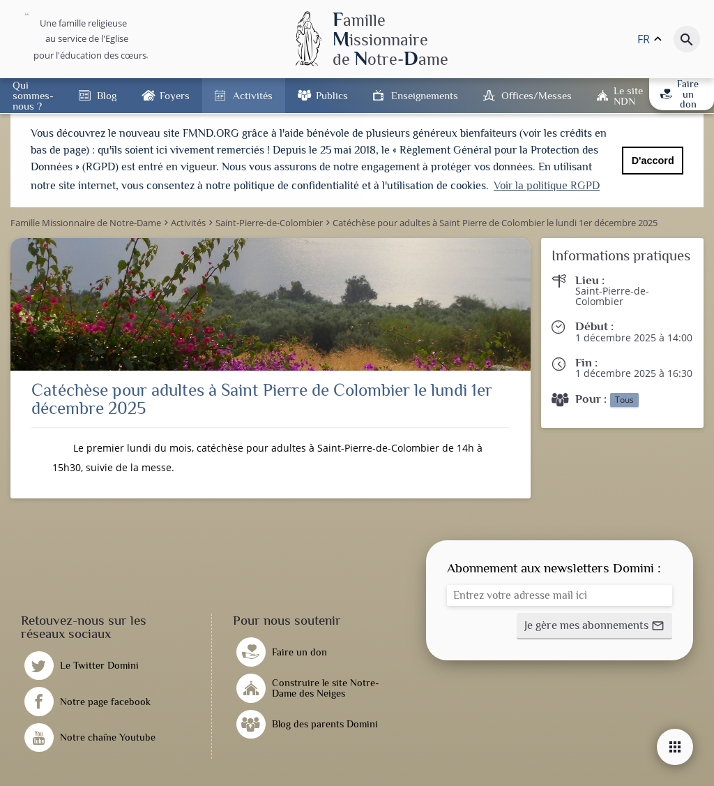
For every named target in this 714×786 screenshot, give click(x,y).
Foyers (175, 95)
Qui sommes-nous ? (33, 95)
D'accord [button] (653, 160)
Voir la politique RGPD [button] (547, 185)
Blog (106, 95)
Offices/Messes (536, 95)
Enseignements (424, 95)
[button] (594, 623)
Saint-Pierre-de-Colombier (612, 292)
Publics (332, 95)
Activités (253, 95)
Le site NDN (628, 95)
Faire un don (679, 94)
